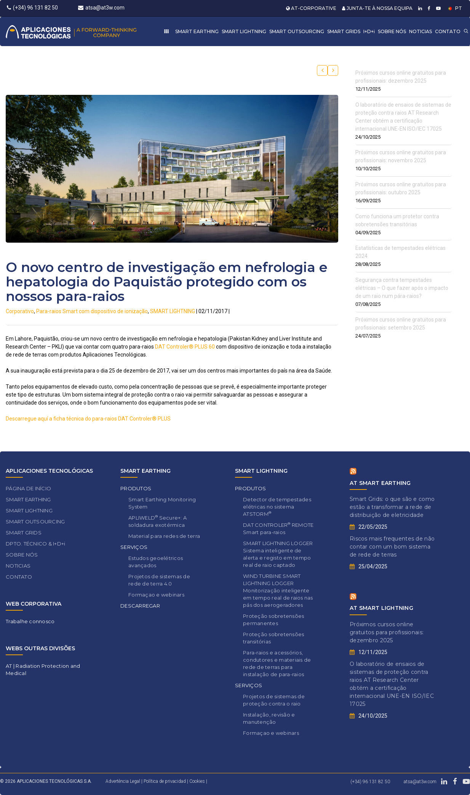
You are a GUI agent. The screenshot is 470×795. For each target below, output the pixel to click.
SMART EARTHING (197, 31)
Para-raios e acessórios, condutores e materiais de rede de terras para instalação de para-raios (277, 663)
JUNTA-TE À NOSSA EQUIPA (377, 8)
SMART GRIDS (343, 31)
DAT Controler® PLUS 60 (185, 347)
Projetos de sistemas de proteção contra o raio (274, 700)
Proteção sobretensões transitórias (273, 638)
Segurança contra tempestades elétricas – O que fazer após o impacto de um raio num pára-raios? (401, 288)
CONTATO (447, 31)
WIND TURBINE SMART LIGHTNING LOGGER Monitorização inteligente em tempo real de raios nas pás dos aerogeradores (278, 590)
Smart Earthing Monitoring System (162, 503)
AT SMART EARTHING (380, 483)
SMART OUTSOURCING (296, 31)
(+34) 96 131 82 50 (32, 8)
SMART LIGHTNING (244, 31)
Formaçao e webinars (156, 595)
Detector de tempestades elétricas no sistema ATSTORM (277, 506)
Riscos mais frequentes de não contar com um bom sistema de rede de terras (392, 546)
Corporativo (20, 311)
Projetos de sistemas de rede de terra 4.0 (159, 580)
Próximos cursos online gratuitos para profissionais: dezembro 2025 (387, 632)
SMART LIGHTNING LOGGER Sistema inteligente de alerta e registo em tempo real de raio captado (278, 554)
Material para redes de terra (164, 536)
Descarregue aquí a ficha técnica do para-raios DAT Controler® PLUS (88, 419)
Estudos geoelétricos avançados (155, 561)
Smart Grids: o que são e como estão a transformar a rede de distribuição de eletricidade (392, 507)
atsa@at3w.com (101, 8)
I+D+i (369, 31)
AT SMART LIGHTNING (381, 608)
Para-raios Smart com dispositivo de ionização (92, 311)
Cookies (197, 781)
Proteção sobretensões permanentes (273, 619)
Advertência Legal (123, 781)
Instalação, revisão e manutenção (269, 718)
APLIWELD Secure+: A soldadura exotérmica (157, 521)
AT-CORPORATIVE (311, 8)
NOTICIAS (420, 31)
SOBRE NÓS (392, 31)
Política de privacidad (165, 781)
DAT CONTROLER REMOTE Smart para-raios (278, 528)
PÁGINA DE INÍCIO (28, 488)
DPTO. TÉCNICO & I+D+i (35, 544)
